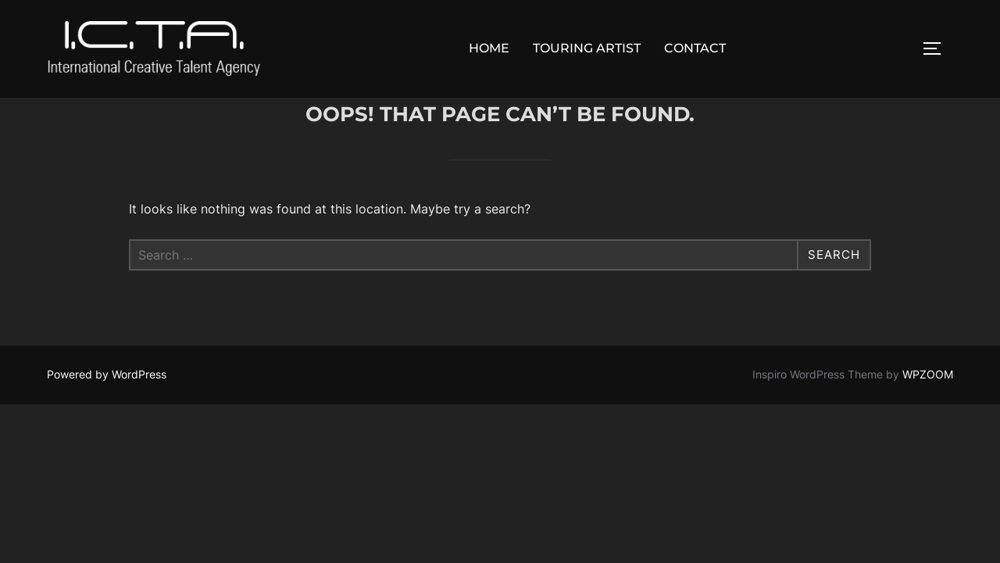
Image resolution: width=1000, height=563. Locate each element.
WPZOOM (927, 409)
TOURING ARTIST (587, 48)
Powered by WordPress (106, 409)
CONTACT (695, 48)
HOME (489, 48)
